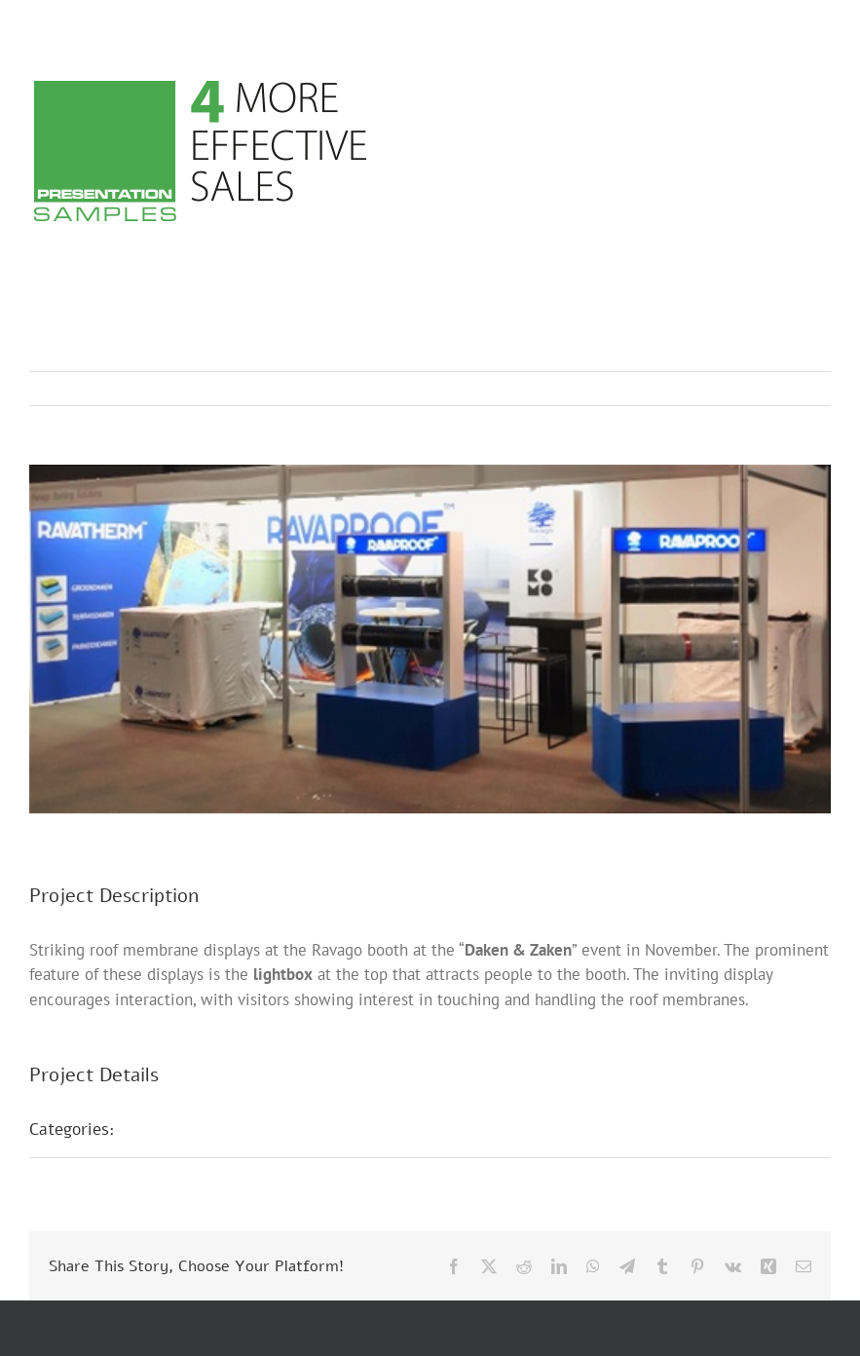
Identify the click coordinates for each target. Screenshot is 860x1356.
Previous (730, 388)
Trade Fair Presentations (227, 1129)
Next (797, 388)
